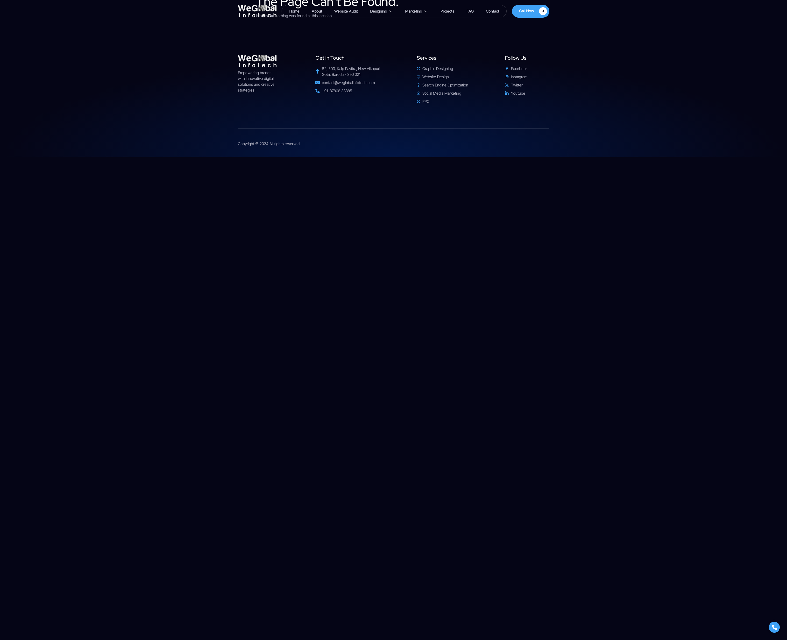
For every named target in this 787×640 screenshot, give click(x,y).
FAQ (469, 11)
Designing (381, 11)
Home (295, 11)
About (317, 11)
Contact (492, 11)
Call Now (533, 11)
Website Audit (346, 11)
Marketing (416, 11)
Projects (447, 11)
